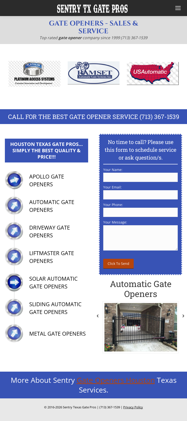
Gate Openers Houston (116, 380)
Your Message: (115, 222)
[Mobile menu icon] (177, 8)
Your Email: (112, 187)
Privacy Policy (133, 407)
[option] (34, 73)
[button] (97, 316)
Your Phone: (113, 204)
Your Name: (112, 169)
